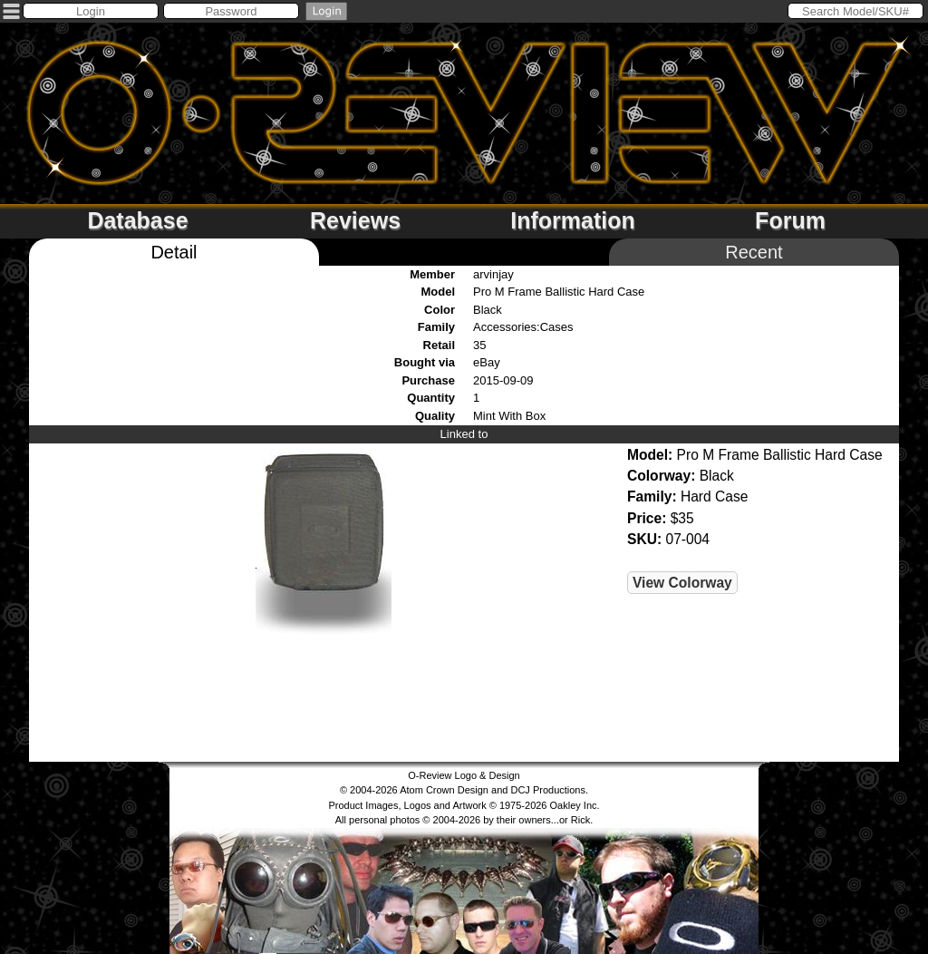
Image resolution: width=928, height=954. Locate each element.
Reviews (355, 220)
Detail (173, 252)
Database (137, 220)
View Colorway (682, 582)
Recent (753, 252)
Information (572, 220)
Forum (790, 220)
